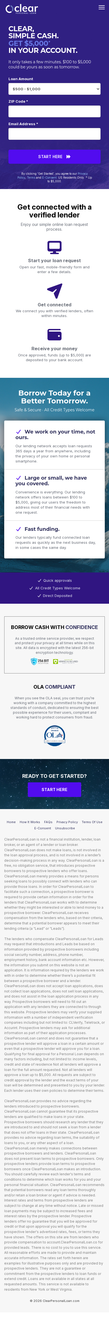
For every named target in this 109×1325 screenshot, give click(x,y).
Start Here (54, 156)
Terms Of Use (92, 822)
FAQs (48, 822)
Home (11, 822)
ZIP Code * (18, 101)
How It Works (30, 822)
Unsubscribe (65, 828)
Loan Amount (20, 79)
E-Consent (49, 177)
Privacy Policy (67, 822)
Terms (31, 177)
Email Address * (23, 124)
